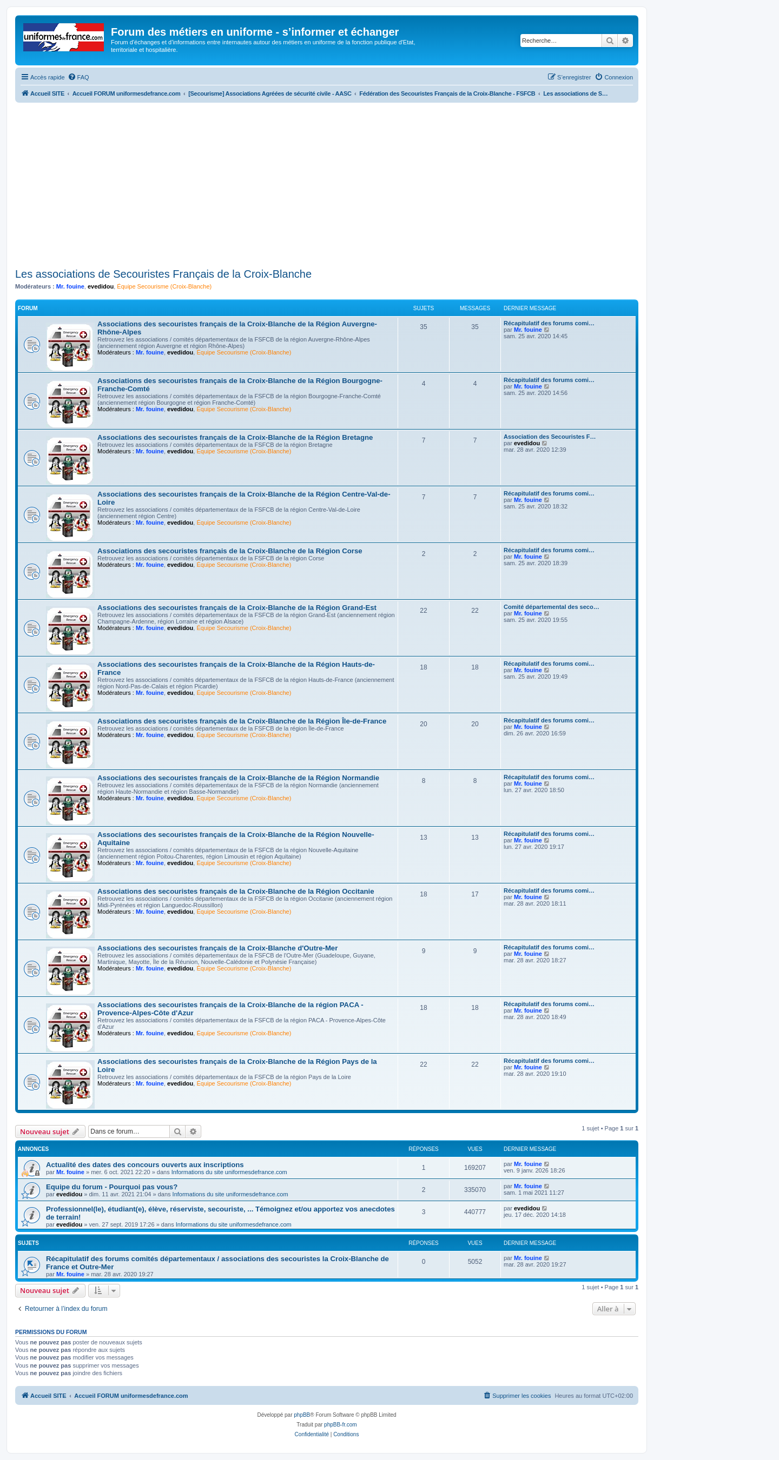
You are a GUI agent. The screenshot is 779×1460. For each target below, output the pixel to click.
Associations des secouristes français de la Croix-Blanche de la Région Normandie (238, 778)
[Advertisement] (326, 183)
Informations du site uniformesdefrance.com (229, 1172)
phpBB (302, 1415)
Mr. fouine (70, 286)
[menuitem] (78, 77)
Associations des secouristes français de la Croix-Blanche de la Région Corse (229, 551)
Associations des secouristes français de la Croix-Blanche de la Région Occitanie (235, 891)
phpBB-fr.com (340, 1425)
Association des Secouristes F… (550, 436)
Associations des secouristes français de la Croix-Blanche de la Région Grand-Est (237, 608)
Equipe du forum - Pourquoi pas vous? (111, 1187)
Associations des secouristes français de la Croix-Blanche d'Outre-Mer (217, 948)
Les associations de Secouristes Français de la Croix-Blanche (163, 274)
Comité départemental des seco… (551, 607)
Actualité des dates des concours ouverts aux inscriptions (145, 1165)
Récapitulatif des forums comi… (549, 323)
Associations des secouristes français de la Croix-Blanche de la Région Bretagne (235, 437)
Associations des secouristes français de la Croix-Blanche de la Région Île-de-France (241, 721)
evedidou (101, 286)
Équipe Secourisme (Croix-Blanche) (164, 286)
